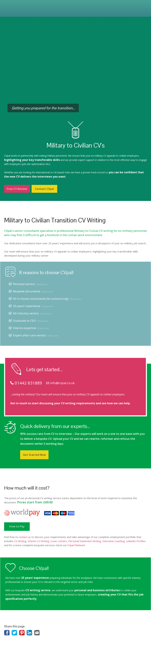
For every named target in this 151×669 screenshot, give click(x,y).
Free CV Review (17, 189)
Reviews (93, 5)
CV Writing (20, 541)
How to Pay (17, 526)
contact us (25, 537)
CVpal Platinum (76, 545)
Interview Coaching (113, 541)
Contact (17, 10)
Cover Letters (58, 541)
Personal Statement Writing (84, 541)
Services (27, 5)
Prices (81, 5)
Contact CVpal (44, 189)
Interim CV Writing (38, 541)
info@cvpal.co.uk (60, 383)
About (15, 5)
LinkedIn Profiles (136, 541)
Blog (6, 10)
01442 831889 (131, 5)
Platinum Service (45, 5)
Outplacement (66, 5)
